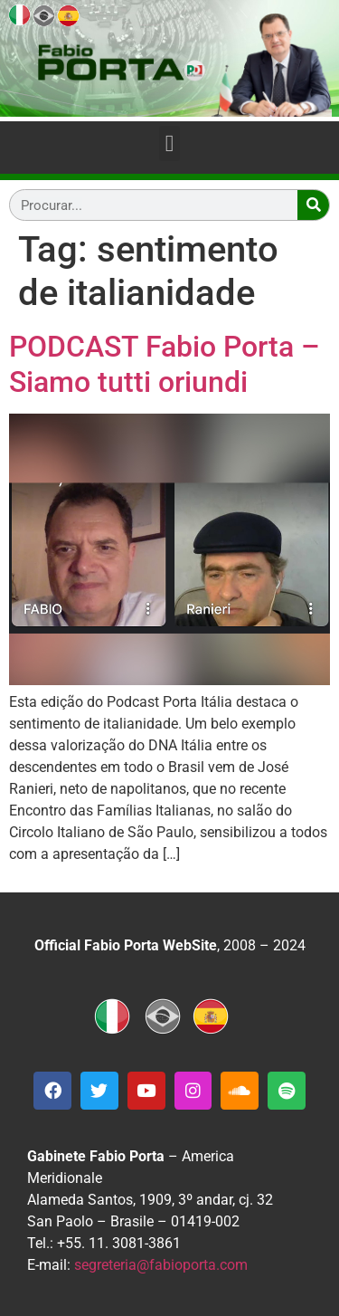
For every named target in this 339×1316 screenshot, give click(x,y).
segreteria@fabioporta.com (161, 1264)
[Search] (313, 205)
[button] (169, 143)
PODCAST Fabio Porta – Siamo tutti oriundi (164, 363)
